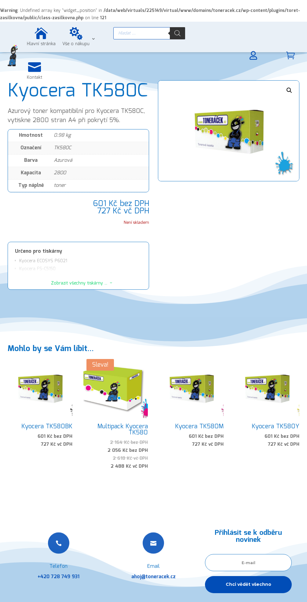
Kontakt (34, 77)
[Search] (177, 33)
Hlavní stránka (41, 44)
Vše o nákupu (76, 44)
